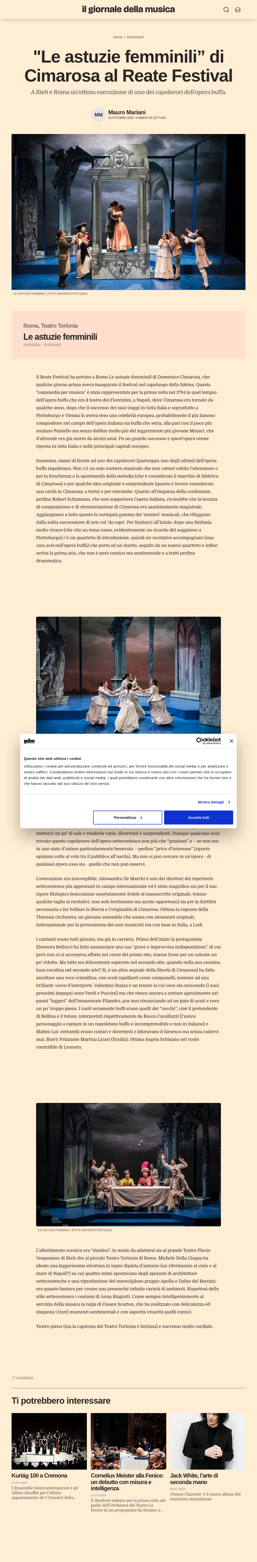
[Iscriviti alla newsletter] (238, 10)
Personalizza (128, 817)
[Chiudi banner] (231, 741)
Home (117, 37)
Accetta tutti (198, 817)
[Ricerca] (226, 10)
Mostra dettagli (211, 802)
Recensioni (135, 37)
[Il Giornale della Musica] (128, 9)
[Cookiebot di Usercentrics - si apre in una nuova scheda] (200, 741)
